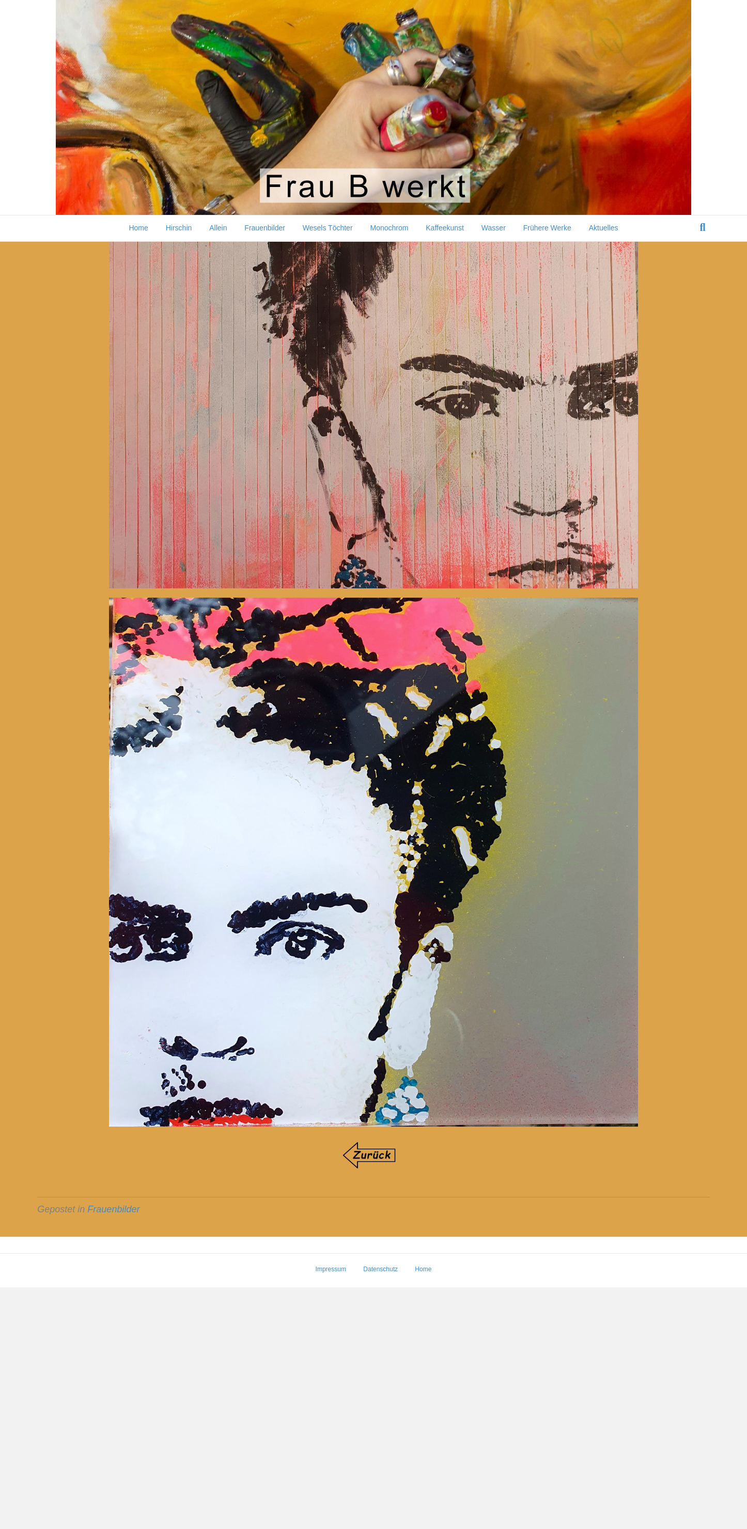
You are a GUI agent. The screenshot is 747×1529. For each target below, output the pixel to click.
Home (138, 228)
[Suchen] (703, 227)
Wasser (493, 228)
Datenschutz (380, 1511)
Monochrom (389, 228)
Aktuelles (603, 228)
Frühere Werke (547, 228)
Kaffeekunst (445, 228)
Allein (218, 228)
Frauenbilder (264, 228)
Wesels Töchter (328, 228)
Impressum (331, 1511)
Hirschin (179, 228)
